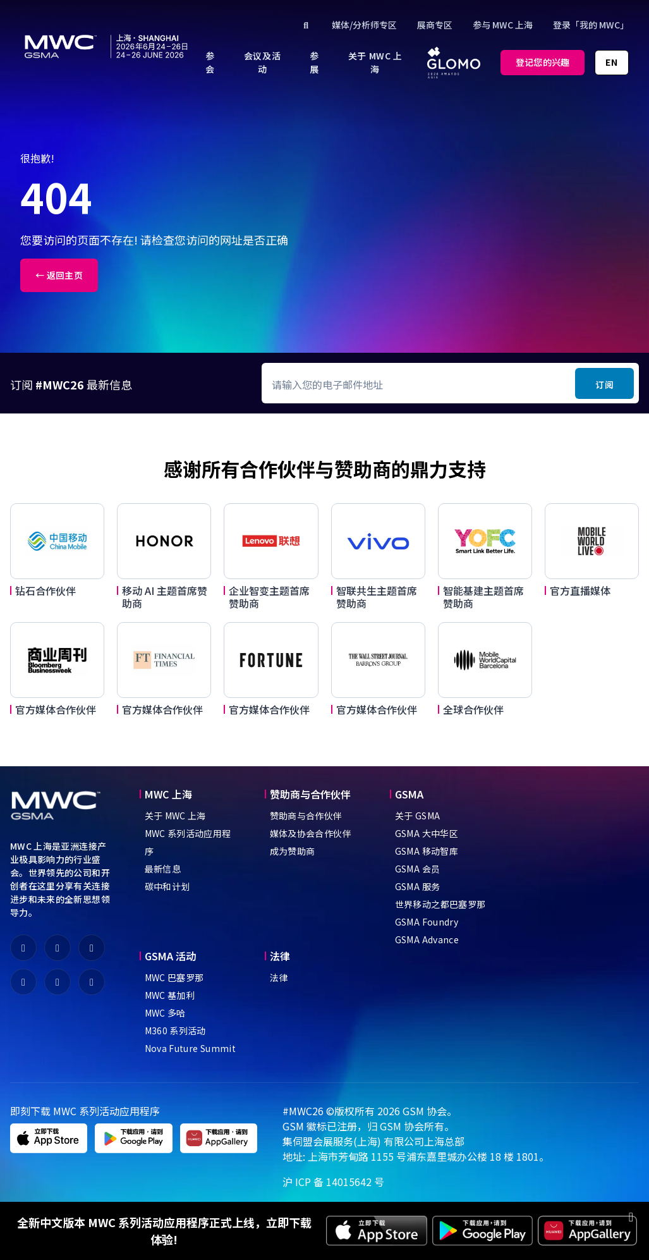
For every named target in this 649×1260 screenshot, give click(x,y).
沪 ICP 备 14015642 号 (333, 1181)
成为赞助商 (292, 851)
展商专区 (434, 24)
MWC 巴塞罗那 (174, 977)
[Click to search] (306, 25)
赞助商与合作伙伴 (306, 815)
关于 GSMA (417, 815)
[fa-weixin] (23, 947)
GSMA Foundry (426, 921)
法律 (279, 977)
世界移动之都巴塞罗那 (440, 904)
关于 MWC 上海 (175, 815)
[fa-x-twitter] (91, 947)
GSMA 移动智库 (426, 851)
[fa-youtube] (57, 982)
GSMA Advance (427, 939)
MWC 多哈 (165, 1012)
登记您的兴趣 (543, 62)
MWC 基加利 (170, 995)
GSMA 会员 (417, 868)
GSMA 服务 (417, 886)
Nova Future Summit (190, 1048)
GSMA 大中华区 (426, 833)
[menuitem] (210, 62)
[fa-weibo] (57, 947)
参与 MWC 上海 (503, 24)
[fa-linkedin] (23, 982)
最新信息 (163, 868)
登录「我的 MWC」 (591, 24)
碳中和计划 (167, 886)
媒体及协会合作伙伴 (310, 833)
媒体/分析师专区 (364, 24)
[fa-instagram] (91, 982)
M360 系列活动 (175, 1030)
